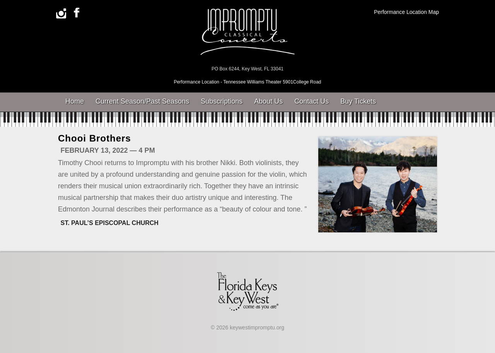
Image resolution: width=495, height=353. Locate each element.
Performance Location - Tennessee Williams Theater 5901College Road (247, 82)
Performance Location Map (406, 12)
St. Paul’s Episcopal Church (110, 223)
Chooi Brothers (94, 138)
